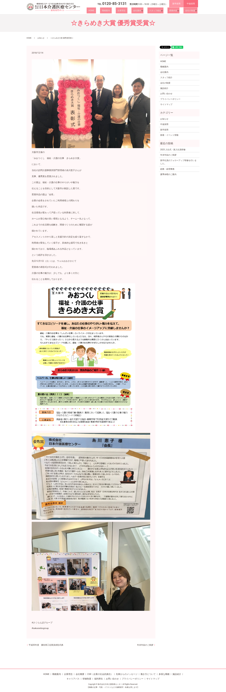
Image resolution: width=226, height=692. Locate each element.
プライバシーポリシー (170, 99)
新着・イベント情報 (169, 135)
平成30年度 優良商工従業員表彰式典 (46, 645)
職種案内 (116, 10)
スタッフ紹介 (157, 10)
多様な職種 (164, 674)
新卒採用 (176, 3)
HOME (105, 10)
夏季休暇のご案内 (168, 174)
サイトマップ (166, 104)
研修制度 (87, 678)
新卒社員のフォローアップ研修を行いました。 (178, 162)
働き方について (148, 674)
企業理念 (128, 10)
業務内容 (174, 10)
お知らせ (40, 38)
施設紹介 (164, 88)
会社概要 (80, 674)
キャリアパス (73, 678)
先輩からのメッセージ (127, 674)
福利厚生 (98, 678)
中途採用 (191, 3)
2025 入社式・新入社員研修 (172, 149)
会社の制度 (189, 10)
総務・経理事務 (167, 169)
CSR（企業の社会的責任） (100, 674)
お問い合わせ (166, 93)
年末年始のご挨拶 (145, 645)
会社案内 (140, 10)
